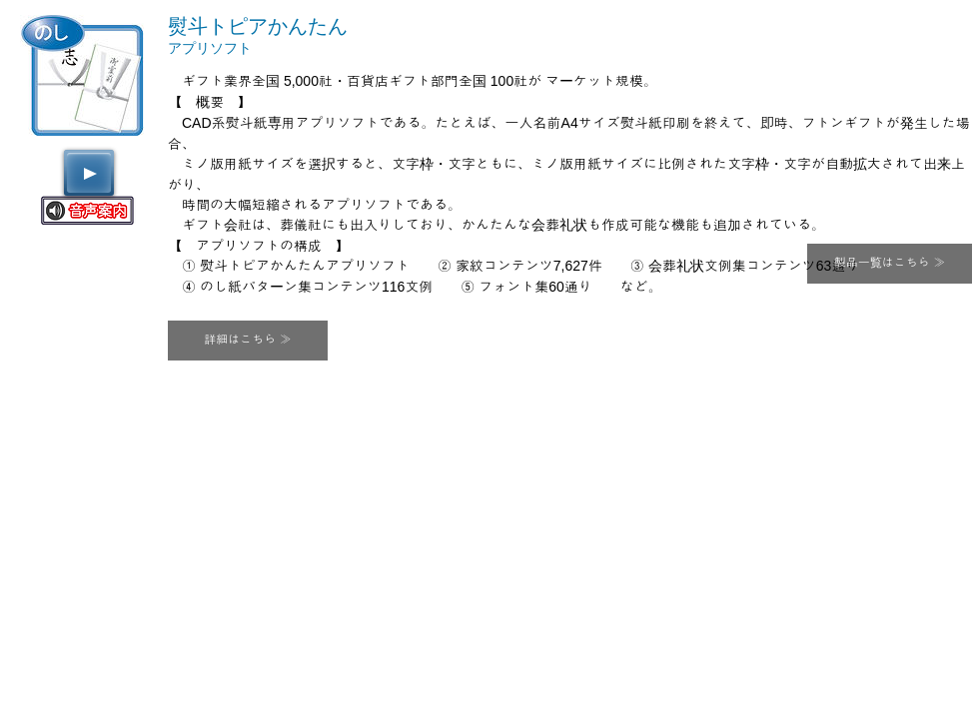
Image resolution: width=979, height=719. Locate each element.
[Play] (89, 173)
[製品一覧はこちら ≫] (889, 264)
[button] (248, 340)
